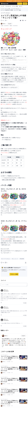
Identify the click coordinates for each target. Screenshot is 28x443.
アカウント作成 (14, 274)
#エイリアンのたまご (5, 258)
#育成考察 (22, 258)
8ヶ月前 (8, 405)
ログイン (20, 3)
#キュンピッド (15, 258)
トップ (2, 6)
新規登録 (25, 3)
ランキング (8, 6)
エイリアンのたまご (15, 8)
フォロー (10, 23)
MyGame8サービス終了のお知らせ (14, 1)
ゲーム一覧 (15, 6)
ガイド (20, 6)
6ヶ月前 (8, 361)
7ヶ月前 (8, 372)
